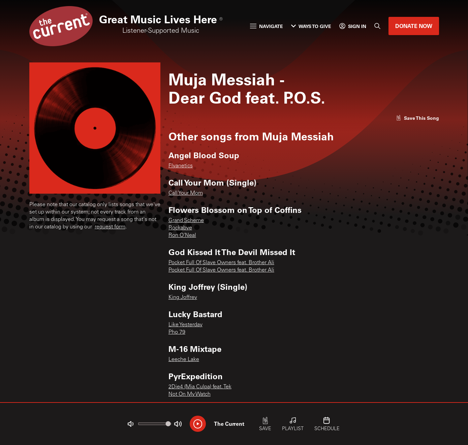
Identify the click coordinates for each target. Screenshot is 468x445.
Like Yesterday (185, 325)
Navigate (266, 26)
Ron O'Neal (182, 235)
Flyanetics (180, 166)
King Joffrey (182, 297)
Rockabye (180, 228)
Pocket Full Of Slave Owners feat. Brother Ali (221, 263)
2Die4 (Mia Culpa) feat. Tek (199, 387)
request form (110, 227)
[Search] (377, 26)
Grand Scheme (186, 220)
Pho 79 (176, 332)
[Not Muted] (130, 424)
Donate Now (413, 25)
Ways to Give (311, 26)
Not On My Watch (189, 394)
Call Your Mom (185, 193)
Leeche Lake (183, 359)
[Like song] (417, 118)
